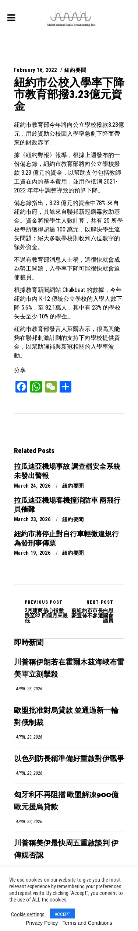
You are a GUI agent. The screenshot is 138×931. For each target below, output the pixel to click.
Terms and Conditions (87, 923)
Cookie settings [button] (28, 914)
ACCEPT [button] (62, 914)
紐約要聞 (75, 70)
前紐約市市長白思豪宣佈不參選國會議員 (91, 611)
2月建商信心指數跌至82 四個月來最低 (47, 611)
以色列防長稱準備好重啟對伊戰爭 (69, 759)
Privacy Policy (42, 923)
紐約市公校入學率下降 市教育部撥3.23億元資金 (69, 94)
